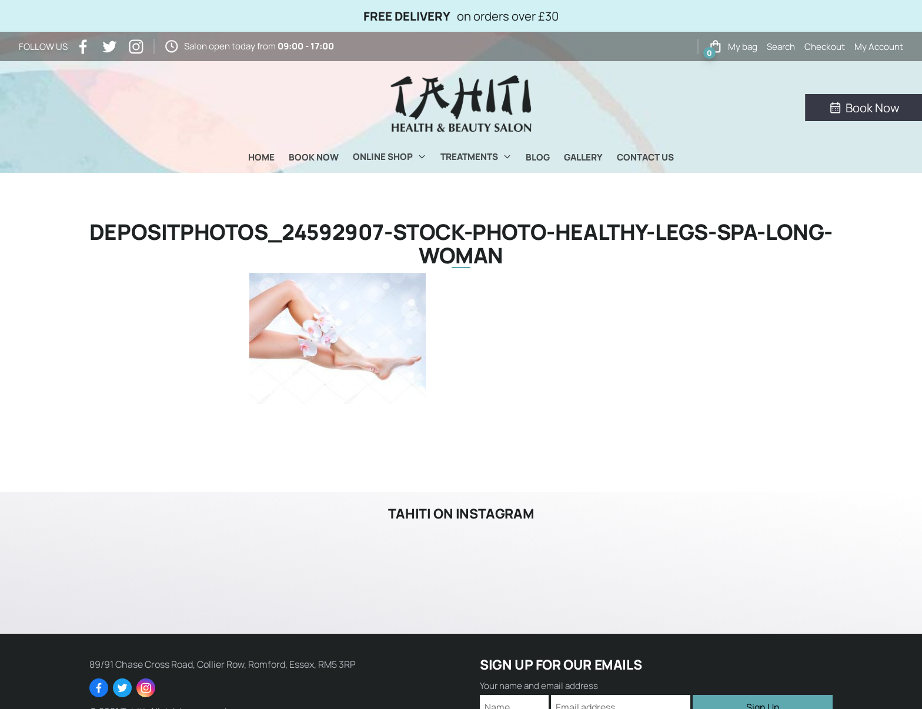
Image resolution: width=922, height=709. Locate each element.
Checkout (824, 47)
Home (261, 157)
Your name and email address (539, 685)
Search (781, 47)
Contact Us (645, 157)
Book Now (314, 157)
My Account (878, 47)
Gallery (583, 157)
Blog (538, 157)
